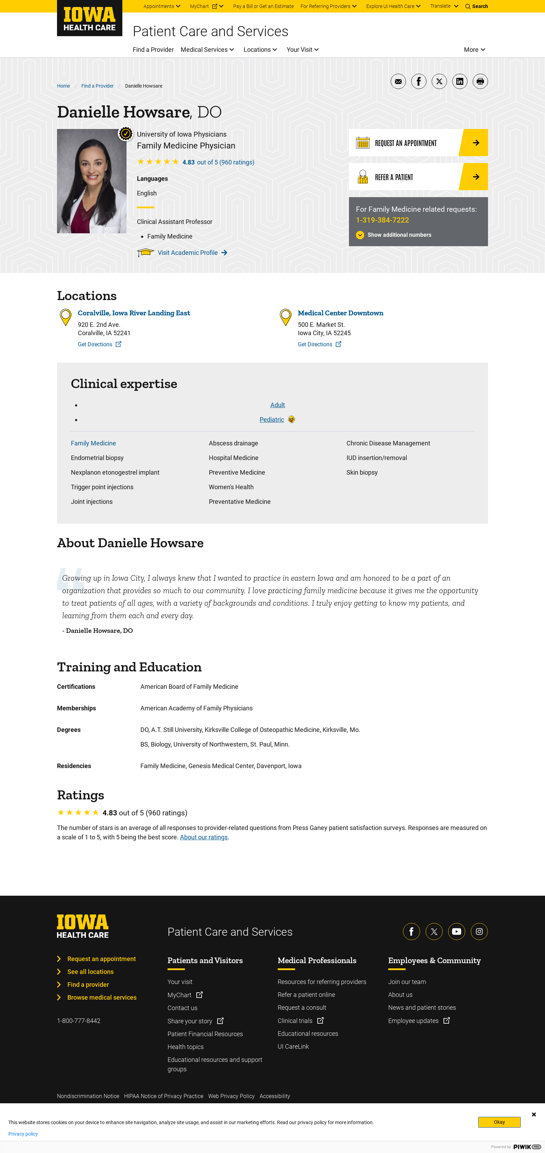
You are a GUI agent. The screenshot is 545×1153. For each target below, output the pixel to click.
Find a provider (88, 984)
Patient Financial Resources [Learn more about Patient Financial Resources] (205, 1034)
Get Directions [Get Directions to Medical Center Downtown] (315, 344)
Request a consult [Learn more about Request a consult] (302, 1007)
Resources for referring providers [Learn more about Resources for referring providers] (322, 981)
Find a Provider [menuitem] (153, 49)
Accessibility (275, 1096)
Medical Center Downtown (340, 313)
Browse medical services (102, 997)
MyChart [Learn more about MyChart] (180, 995)
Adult (277, 405)
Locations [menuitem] (257, 49)
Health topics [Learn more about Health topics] (186, 1046)
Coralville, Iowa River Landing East (134, 313)
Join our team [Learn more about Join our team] (407, 981)
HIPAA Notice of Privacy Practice (163, 1096)
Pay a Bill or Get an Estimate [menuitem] (263, 6)
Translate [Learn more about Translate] (440, 6)
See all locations (90, 971)
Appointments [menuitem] (159, 6)
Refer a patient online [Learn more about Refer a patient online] (306, 994)
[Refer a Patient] (418, 176)
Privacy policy (23, 1134)
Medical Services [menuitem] (204, 49)
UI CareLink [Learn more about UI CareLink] (293, 1046)
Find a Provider (97, 86)
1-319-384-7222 (382, 220)
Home (63, 86)
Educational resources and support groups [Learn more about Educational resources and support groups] (215, 1064)
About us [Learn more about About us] (400, 994)
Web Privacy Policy (231, 1096)
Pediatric (272, 419)
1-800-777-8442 (78, 1020)
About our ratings (204, 837)
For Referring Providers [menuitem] (325, 6)
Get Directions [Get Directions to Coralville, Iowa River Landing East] (95, 344)
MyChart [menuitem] (199, 6)
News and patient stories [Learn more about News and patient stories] (422, 1007)
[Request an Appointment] (418, 142)
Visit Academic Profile (192, 252)
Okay (499, 1122)
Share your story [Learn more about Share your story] (191, 1021)
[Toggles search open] (476, 6)
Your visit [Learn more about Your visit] (180, 981)
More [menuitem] (471, 49)
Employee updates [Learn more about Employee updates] (414, 1020)
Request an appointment (101, 958)
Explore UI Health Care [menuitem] (390, 6)
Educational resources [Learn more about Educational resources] (308, 1033)
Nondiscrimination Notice (88, 1096)
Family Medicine (93, 443)
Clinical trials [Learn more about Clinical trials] (296, 1020)
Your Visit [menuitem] (299, 49)
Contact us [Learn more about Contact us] (182, 1007)
